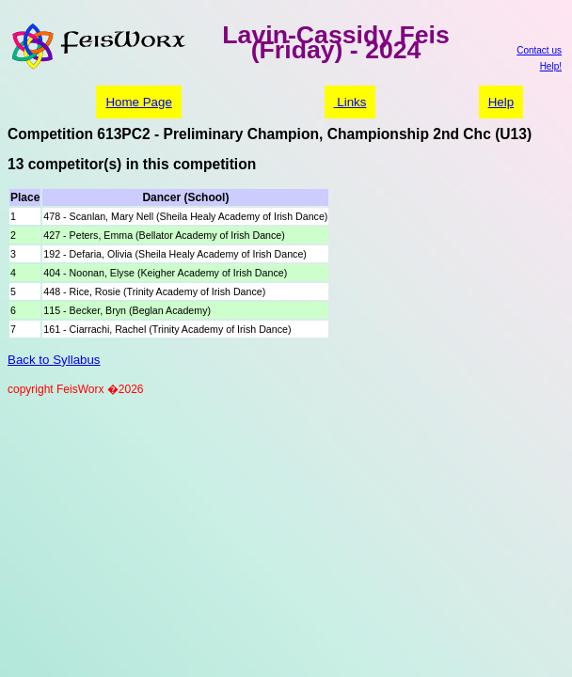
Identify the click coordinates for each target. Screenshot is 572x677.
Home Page (138, 102)
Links (350, 102)
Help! (551, 66)
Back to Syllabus (54, 360)
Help (501, 102)
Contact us (539, 50)
